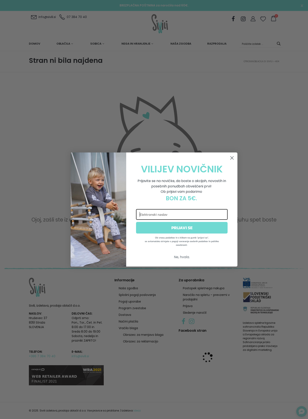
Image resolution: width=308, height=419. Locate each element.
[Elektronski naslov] (182, 214)
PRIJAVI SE (181, 228)
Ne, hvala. (182, 257)
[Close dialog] (232, 158)
